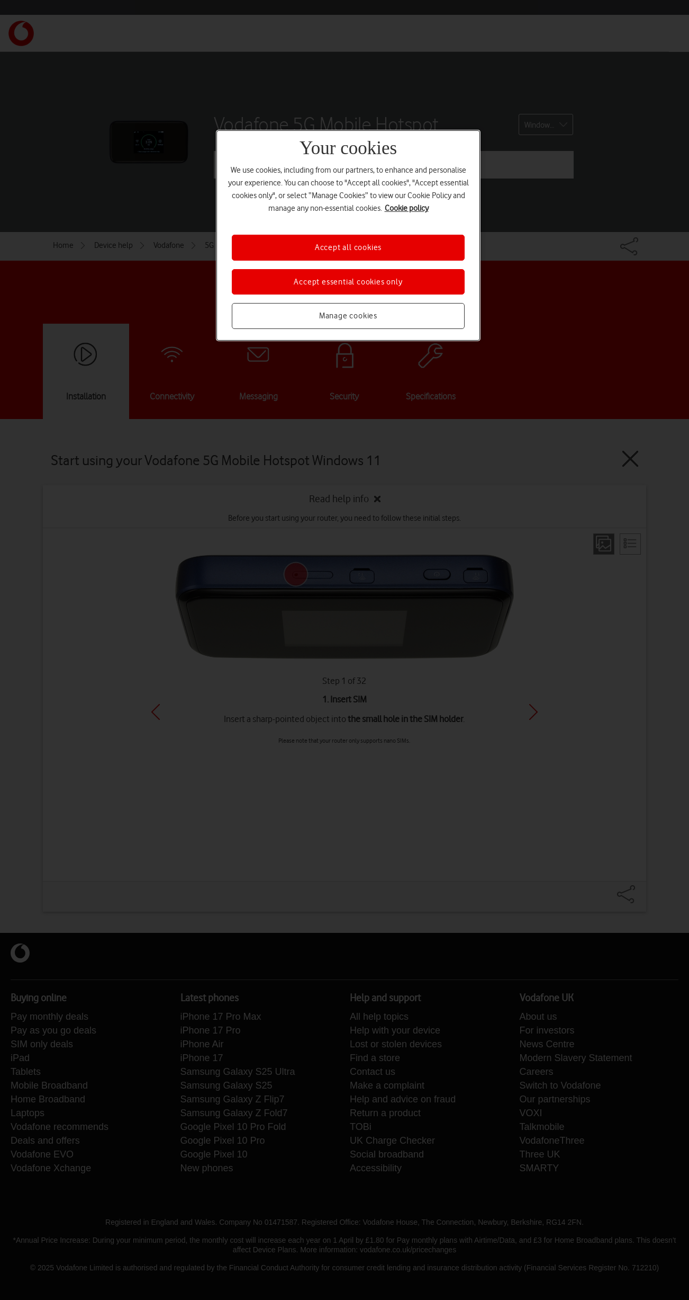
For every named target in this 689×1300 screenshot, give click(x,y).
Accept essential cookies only (348, 282)
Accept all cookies (348, 247)
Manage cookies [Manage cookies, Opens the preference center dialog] (348, 315)
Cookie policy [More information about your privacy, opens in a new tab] (407, 208)
